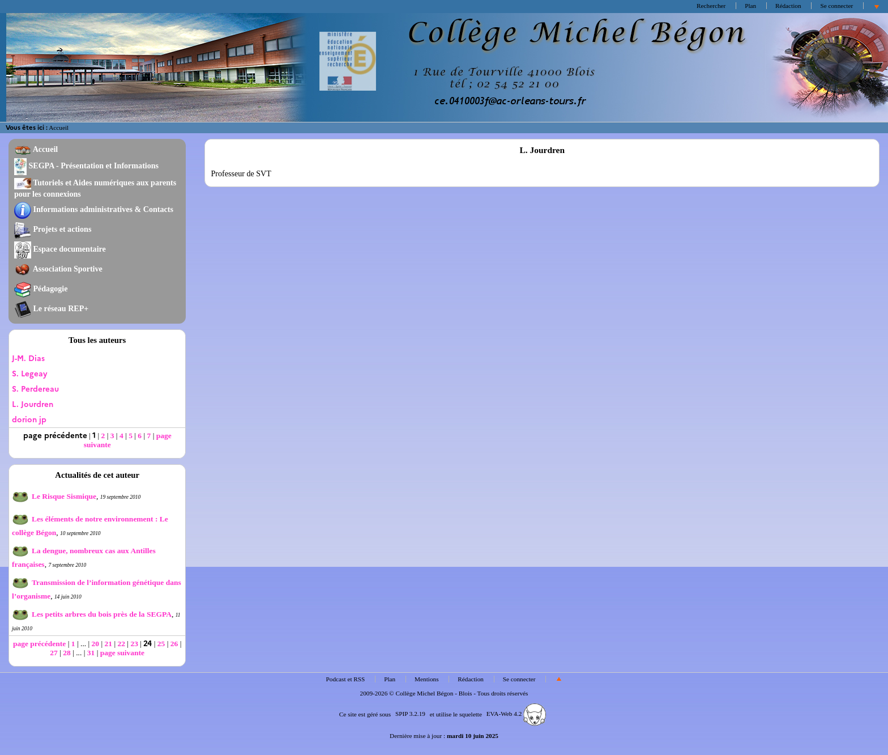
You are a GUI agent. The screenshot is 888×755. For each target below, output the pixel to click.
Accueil (59, 127)
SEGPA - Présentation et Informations (86, 165)
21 (109, 643)
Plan (750, 5)
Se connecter (836, 5)
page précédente (39, 643)
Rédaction (788, 5)
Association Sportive (58, 268)
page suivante (122, 652)
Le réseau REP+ (51, 308)
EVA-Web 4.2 (516, 713)
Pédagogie (41, 288)
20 (96, 643)
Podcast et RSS (345, 679)
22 (121, 643)
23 (134, 643)
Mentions (427, 679)
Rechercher (711, 5)
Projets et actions (52, 229)
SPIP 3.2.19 (410, 713)
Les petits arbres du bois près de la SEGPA (92, 614)
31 (91, 652)
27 (54, 652)
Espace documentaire (60, 248)
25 (161, 643)
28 (67, 652)
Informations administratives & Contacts (93, 209)
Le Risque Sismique (54, 496)
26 (174, 643)
